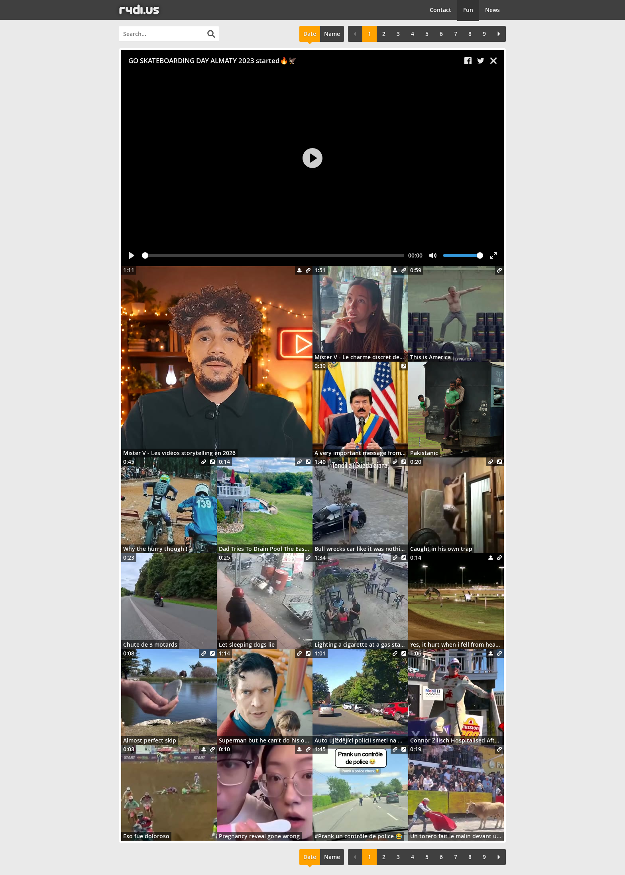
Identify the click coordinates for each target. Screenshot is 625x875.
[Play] (312, 158)
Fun (468, 10)
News (492, 10)
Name (332, 34)
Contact (440, 10)
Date (309, 34)
